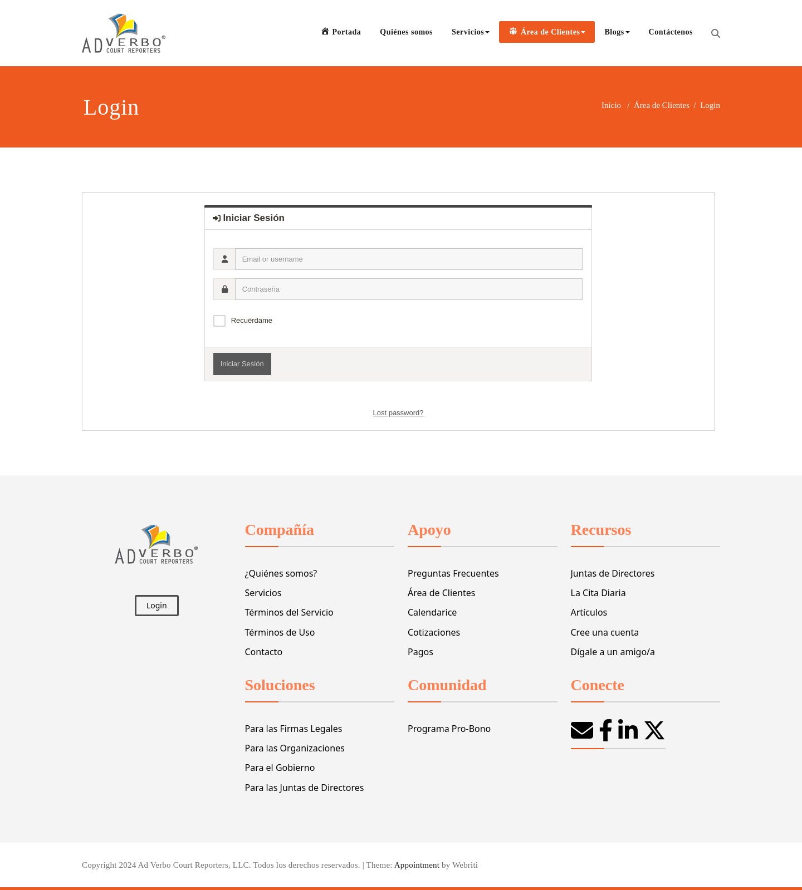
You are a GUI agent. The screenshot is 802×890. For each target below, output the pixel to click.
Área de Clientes (661, 105)
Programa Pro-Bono (449, 728)
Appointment (416, 865)
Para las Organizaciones (295, 748)
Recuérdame (251, 320)
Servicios (471, 32)
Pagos (420, 652)
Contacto (264, 652)
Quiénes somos (406, 32)
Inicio (611, 105)
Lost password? (398, 413)
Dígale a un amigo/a (613, 652)
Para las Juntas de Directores (304, 787)
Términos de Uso (280, 632)
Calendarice (432, 612)
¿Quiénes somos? (281, 573)
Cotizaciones (434, 632)
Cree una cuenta (605, 632)
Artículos (589, 612)
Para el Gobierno (280, 767)
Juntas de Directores (613, 573)
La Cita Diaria (598, 593)
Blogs (616, 32)
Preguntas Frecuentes (453, 573)
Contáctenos (671, 32)
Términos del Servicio (289, 612)
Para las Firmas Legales (294, 728)
